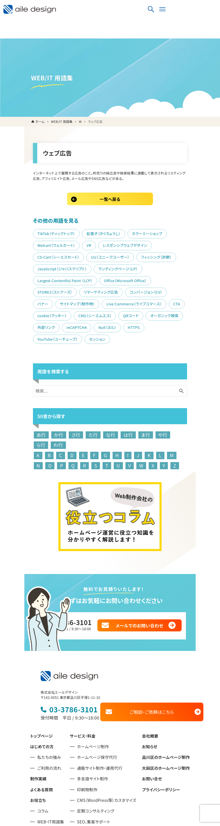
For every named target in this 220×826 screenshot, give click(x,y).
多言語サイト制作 (92, 735)
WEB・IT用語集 (50, 778)
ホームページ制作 (93, 702)
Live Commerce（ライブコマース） (43, 279)
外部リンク (64, 291)
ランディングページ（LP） (138, 244)
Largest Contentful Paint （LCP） (43, 256)
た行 (71, 399)
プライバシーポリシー (161, 745)
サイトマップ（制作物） (145, 267)
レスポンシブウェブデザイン (54, 232)
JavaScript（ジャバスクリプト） (82, 244)
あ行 (19, 399)
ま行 (123, 399)
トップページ (41, 692)
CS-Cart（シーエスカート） (109, 232)
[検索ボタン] (198, 10)
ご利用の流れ (49, 724)
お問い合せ (152, 735)
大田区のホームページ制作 (166, 724)
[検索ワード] (110, 355)
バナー (110, 267)
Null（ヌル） (125, 291)
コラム (42, 767)
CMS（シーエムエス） (158, 279)
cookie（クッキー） (115, 279)
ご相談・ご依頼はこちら (155, 668)
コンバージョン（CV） (77, 267)
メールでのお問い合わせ (156, 581)
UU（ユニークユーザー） (160, 232)
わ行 (175, 399)
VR (17, 232)
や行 (141, 399)
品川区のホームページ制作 (166, 713)
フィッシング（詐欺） (30, 244)
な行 (88, 399)
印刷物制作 (87, 745)
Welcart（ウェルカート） (171, 220)
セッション (75, 302)
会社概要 (150, 692)
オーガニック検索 (29, 291)
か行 (36, 399)
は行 (106, 399)
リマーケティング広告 (32, 267)
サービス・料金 (83, 692)
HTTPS (152, 291)
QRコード (194, 279)
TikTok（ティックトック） (34, 220)
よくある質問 (41, 745)
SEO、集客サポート (93, 778)
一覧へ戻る (110, 186)
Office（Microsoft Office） (103, 256)
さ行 (54, 399)
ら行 (158, 399)
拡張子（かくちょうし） (82, 220)
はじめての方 (42, 702)
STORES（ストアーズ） (153, 256)
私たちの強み (49, 713)
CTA (85, 279)
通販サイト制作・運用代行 (99, 724)
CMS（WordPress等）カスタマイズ (106, 756)
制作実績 (38, 735)
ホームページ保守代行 (97, 713)
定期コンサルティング (95, 767)
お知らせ (150, 702)
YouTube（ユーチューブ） (35, 302)
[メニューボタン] (210, 10)
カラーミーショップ (125, 220)
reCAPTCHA (95, 291)
